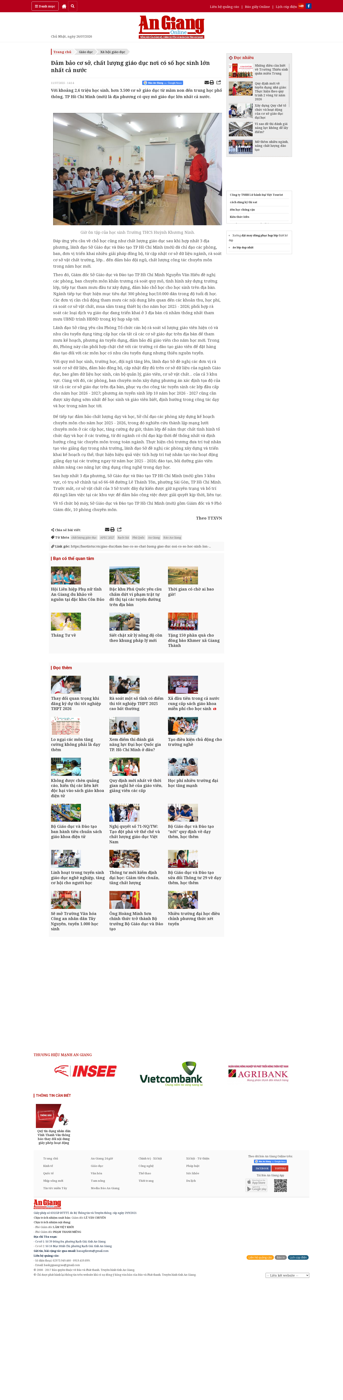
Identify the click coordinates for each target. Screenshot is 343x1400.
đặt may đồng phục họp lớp (260, 235)
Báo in (281, 1375)
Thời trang (146, 1298)
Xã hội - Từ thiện (197, 1276)
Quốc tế (48, 1291)
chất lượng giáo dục (84, 537)
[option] (85, 1189)
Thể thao (144, 1291)
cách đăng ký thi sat (243, 202)
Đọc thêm (62, 698)
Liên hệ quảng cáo (224, 6)
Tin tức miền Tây (55, 1306)
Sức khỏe (192, 1291)
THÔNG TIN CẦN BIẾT (53, 1213)
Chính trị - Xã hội (150, 1276)
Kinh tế (48, 1284)
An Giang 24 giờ (102, 1276)
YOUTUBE (280, 1286)
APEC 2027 (107, 537)
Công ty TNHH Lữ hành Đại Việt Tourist (256, 195)
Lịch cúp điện (286, 6)
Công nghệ (146, 1284)
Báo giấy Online (257, 6)
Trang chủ (62, 52)
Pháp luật (193, 1284)
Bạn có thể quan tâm (73, 559)
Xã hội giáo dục (112, 52)
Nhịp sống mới (53, 1298)
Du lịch (191, 1298)
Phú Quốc (138, 537)
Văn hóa (96, 1291)
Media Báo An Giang (105, 1306)
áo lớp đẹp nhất (243, 247)
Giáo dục (86, 52)
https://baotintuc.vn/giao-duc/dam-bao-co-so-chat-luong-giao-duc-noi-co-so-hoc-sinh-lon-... (134, 546)
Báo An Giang (172, 537)
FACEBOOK (261, 1286)
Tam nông (98, 1298)
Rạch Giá (123, 537)
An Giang (154, 537)
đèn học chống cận (242, 209)
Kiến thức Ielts (239, 217)
